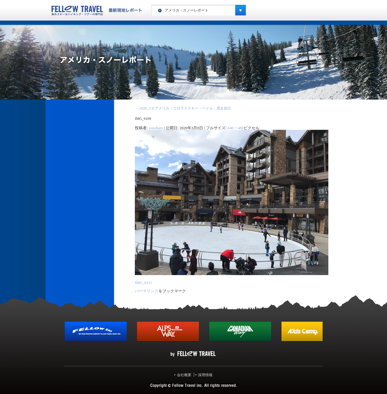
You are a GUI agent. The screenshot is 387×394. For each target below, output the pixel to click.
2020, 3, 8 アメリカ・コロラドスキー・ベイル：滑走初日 (183, 108)
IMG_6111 (143, 282)
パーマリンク (146, 291)
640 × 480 (236, 128)
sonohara (156, 128)
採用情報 (205, 375)
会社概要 (184, 375)
